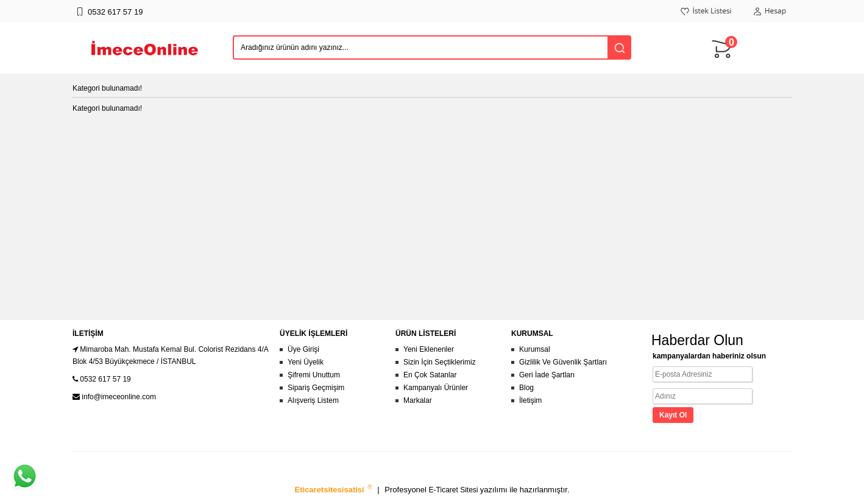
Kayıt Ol (673, 415)
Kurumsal (534, 349)
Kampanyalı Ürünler (435, 387)
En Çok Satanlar (429, 375)
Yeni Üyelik (306, 362)
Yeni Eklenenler (428, 349)
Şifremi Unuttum (314, 375)
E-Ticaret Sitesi (454, 490)
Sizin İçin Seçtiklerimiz (439, 362)
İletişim (530, 400)
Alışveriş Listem (313, 400)
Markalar (417, 400)
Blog (526, 387)
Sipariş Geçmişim (316, 387)
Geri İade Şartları (547, 375)
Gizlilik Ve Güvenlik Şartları (563, 362)
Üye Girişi (303, 349)
